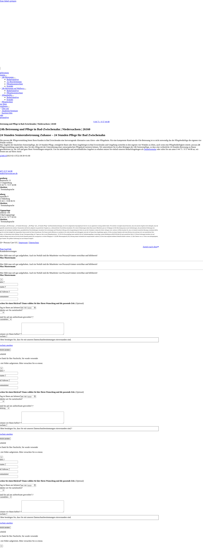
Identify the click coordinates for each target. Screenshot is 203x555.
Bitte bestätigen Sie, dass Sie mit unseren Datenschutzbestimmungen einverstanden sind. (35, 342)
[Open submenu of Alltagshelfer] (13, 95)
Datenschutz (34, 243)
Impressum (23, 243)
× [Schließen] (1, 280)
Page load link (5, 249)
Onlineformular (150, 149)
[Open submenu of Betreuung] (6, 75)
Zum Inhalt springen (8, 1)
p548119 (3, 156)
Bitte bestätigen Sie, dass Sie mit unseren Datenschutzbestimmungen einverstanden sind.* (36, 434)
